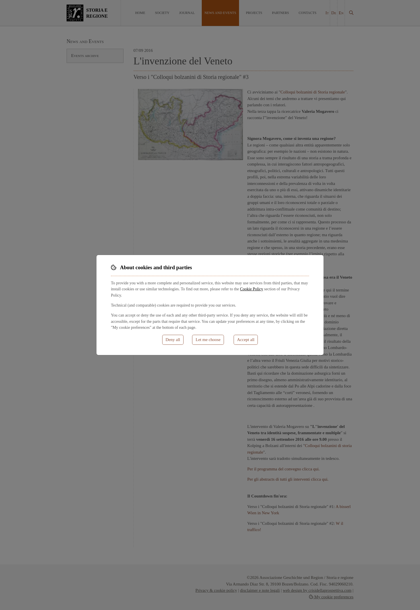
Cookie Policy (251, 289)
